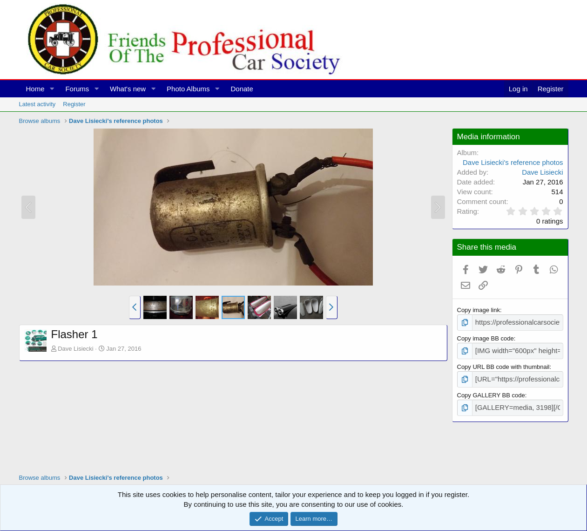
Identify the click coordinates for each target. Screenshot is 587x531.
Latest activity (37, 104)
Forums (77, 89)
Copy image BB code (485, 337)
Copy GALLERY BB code (491, 391)
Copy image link (478, 309)
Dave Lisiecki (76, 348)
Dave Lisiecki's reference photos (513, 162)
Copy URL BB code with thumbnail (503, 364)
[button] (51, 88)
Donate (241, 89)
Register (74, 104)
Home (35, 89)
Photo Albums (188, 89)
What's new (128, 89)
